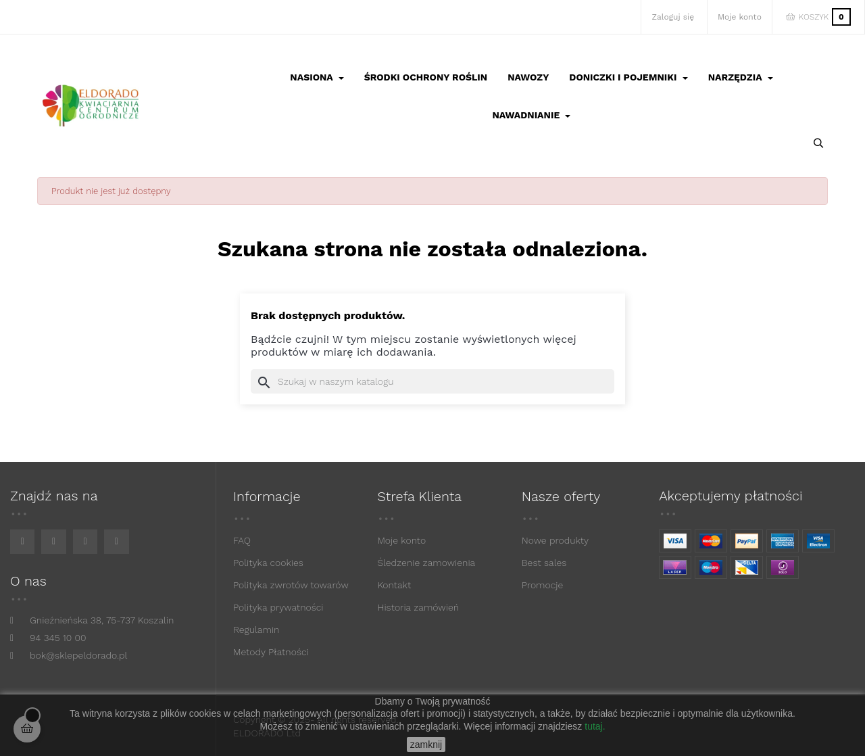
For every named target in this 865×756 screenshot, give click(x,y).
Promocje (543, 585)
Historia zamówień (418, 607)
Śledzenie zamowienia (426, 562)
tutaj (593, 726)
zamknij (426, 744)
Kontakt (394, 585)
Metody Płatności (271, 651)
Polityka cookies (268, 562)
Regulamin (256, 629)
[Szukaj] (432, 381)
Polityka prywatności (278, 607)
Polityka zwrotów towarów (291, 585)
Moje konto (401, 540)
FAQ (242, 540)
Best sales (544, 562)
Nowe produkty (555, 540)
